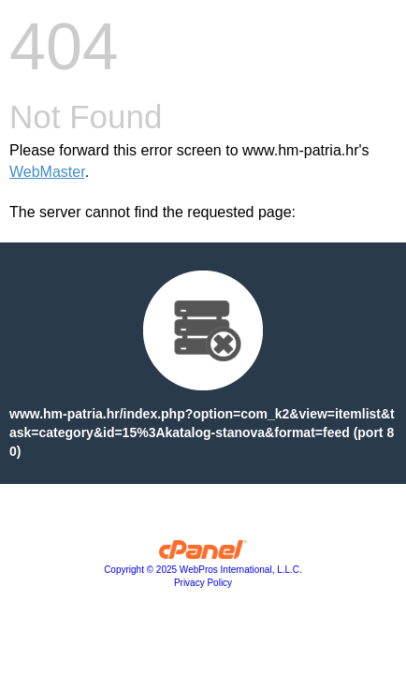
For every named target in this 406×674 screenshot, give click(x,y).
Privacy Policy (203, 583)
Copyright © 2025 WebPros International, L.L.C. (203, 569)
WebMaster (47, 172)
